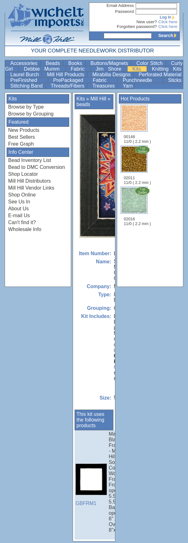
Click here (168, 21)
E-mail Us (19, 215)
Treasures (104, 86)
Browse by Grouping (31, 113)
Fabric (80, 69)
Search (169, 35)
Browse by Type (26, 107)
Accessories (24, 63)
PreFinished (28, 80)
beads (83, 104)
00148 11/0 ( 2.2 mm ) (137, 124)
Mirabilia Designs (112, 74)
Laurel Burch (25, 74)
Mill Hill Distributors (29, 181)
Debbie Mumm (44, 69)
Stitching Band (27, 86)
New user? (147, 21)
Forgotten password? (137, 26)
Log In (168, 17)
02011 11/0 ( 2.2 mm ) (138, 165)
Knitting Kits (166, 69)
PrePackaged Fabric (84, 80)
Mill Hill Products (66, 74)
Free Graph (21, 144)
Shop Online (22, 194)
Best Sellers (21, 137)
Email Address (120, 5)
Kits (139, 69)
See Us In (19, 201)
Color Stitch (150, 63)
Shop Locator (23, 174)
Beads (54, 63)
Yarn (128, 86)
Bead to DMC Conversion (36, 167)
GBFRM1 (91, 485)
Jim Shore (111, 69)
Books (76, 63)
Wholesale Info (24, 229)
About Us (18, 208)
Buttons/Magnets (110, 63)
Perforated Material (160, 74)
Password (124, 11)
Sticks (174, 80)
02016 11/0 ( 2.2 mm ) (138, 206)
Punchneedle (142, 80)
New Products (23, 130)
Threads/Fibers (68, 86)
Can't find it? (22, 222)
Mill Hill (98, 98)
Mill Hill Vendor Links (31, 188)
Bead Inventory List (29, 160)
